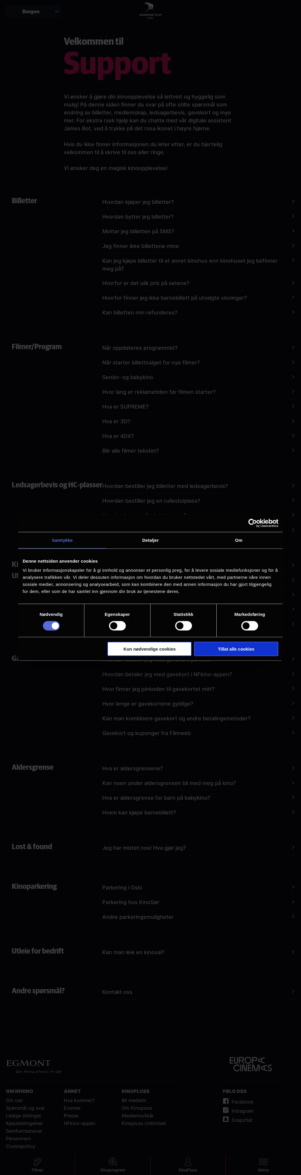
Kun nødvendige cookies (149, 648)
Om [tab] (238, 539)
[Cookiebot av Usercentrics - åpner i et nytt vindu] (252, 523)
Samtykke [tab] (62, 539)
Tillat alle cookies (236, 648)
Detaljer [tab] (150, 539)
